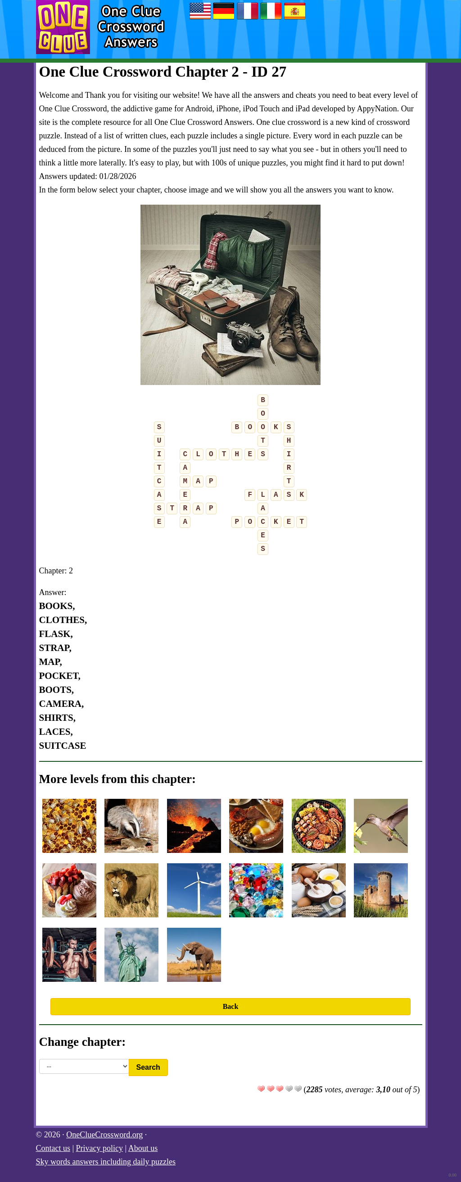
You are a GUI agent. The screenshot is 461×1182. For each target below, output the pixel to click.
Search (148, 1067)
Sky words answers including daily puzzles (106, 1161)
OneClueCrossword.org (104, 1134)
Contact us (53, 1148)
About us (143, 1148)
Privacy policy (99, 1148)
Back (231, 1006)
